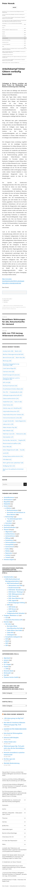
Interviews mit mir (5, 42)
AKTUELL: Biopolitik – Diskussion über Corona (10, 29)
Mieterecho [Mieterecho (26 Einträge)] (21, 434)
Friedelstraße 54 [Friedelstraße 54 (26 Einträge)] (16, 392)
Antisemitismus (10, 536)
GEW (8, 605)
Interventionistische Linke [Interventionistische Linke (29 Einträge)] (12, 418)
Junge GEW (11, 611)
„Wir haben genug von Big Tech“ (14, 718)
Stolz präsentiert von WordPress (18, 886)
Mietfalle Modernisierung (11, 763)
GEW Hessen (12, 609)
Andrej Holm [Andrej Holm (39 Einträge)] (8, 351)
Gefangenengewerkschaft (18, 305)
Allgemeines (9, 531)
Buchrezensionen (12, 510)
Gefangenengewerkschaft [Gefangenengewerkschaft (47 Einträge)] (12, 395)
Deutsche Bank (8, 671)
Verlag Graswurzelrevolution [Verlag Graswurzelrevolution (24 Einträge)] (13, 456)
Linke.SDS (10, 632)
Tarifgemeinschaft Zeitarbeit (16, 613)
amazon (6, 660)
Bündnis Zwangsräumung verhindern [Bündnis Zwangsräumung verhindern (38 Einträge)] (11, 364)
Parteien (6, 622)
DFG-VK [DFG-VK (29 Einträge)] (6, 382)
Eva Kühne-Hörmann (9, 305)
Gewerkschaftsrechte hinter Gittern (8, 307)
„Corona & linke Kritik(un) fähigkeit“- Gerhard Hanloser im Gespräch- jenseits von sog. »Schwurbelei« (13, 18)
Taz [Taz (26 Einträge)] (22, 450)
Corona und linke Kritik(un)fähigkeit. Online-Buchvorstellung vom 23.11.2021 (13, 15)
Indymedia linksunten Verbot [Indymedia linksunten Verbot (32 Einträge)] (13, 414)
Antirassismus (8, 499)
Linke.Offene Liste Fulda (14, 630)
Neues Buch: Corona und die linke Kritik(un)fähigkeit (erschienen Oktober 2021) (13, 12)
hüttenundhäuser (10, 542)
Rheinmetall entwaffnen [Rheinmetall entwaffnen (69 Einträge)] (12, 443)
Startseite (3, 25)
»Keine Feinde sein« (10, 742)
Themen (3, 31)
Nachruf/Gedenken (10, 527)
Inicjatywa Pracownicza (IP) (13, 619)
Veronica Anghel (9, 559)
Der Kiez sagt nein (9, 759)
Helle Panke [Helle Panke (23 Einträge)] (8, 405)
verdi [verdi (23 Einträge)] (5, 453)
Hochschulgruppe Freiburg (16, 602)
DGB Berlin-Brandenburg (16, 590)
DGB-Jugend (12, 600)
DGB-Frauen (12, 596)
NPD (6, 643)
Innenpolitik (9, 544)
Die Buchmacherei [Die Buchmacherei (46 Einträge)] (10, 385)
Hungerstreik (18, 307)
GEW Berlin (11, 607)
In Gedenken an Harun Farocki (7, 54)
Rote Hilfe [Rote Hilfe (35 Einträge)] (7, 446)
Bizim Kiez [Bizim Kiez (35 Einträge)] (20, 357)
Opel (5, 675)
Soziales (5, 302)
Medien (7, 551)
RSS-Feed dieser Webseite (14, 714)
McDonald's (7, 673)
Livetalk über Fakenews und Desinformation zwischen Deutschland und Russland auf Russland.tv (14, 49)
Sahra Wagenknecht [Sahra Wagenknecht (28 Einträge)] (10, 450)
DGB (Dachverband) (13, 583)
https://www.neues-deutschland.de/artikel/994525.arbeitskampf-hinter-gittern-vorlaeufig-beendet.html (13, 281)
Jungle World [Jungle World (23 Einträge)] (8, 421)
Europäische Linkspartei (12, 637)
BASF (5, 662)
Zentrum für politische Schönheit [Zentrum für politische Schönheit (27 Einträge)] (13, 469)
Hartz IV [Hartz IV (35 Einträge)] (18, 401)
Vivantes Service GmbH (11, 677)
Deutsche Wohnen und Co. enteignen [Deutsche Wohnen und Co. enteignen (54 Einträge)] (11, 378)
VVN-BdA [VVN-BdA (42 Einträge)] (7, 459)
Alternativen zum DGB (15, 585)
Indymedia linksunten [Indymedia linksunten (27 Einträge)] (11, 411)
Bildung (7, 538)
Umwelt (7, 557)
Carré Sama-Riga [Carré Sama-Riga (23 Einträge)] (9, 368)
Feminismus (9, 540)
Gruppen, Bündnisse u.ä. (11, 615)
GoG (6, 617)
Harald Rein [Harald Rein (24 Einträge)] (8, 401)
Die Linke (8, 624)
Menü (14, 7)
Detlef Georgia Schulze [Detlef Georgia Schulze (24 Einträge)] (11, 375)
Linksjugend (11, 634)
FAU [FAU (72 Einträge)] (5, 392)
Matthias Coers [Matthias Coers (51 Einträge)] (8, 434)
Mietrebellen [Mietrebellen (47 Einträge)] (8, 437)
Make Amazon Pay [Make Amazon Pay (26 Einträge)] (10, 427)
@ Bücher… (5, 825)
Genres (3, 33)
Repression (6, 300)
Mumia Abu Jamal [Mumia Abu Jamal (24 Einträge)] (10, 440)
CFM (6, 668)
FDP (6, 639)
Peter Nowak (8, 3)
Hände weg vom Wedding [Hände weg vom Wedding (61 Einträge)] (12, 408)
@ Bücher (8, 508)
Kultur (7, 549)
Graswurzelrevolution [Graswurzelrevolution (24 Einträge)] (11, 398)
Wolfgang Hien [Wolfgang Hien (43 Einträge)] (9, 466)
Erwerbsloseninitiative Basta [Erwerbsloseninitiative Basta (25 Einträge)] (13, 389)
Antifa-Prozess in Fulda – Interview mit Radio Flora (10, 62)
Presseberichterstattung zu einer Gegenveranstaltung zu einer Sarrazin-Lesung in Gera (14, 57)
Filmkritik (7, 504)
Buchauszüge (9, 516)
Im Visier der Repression (6, 44)
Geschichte (7, 525)
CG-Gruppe (7, 664)
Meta (3, 46)
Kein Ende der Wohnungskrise (13, 733)
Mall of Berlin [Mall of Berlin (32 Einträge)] (8, 430)
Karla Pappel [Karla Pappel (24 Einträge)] (20, 421)
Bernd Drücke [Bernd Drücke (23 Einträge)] (8, 357)
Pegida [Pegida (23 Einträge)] (21, 440)
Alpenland (7, 658)
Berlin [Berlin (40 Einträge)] (18, 351)
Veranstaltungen (5, 38)
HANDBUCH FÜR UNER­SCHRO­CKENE (15, 729)
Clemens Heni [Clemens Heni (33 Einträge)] (8, 371)
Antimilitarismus (9, 497)
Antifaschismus (10, 534)
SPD (6, 645)
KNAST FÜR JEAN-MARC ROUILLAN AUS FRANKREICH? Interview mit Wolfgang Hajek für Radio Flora (13, 52)
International (9, 546)
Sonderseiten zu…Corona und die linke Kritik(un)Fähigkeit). (12, 23)
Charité (6, 666)
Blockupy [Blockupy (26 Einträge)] (7, 361)
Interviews (8, 523)
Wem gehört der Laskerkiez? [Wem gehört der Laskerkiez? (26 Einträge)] (13, 462)
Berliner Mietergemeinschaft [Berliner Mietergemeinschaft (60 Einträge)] (13, 354)
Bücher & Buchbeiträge (6, 40)
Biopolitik (7, 501)
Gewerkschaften (9, 577)
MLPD (7, 641)
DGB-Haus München (14, 598)
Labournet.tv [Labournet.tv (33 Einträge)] (8, 424)
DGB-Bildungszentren (15, 594)
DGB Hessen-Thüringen (15, 592)
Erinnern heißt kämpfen (11, 737)
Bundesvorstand (13, 587)
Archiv (3, 27)
